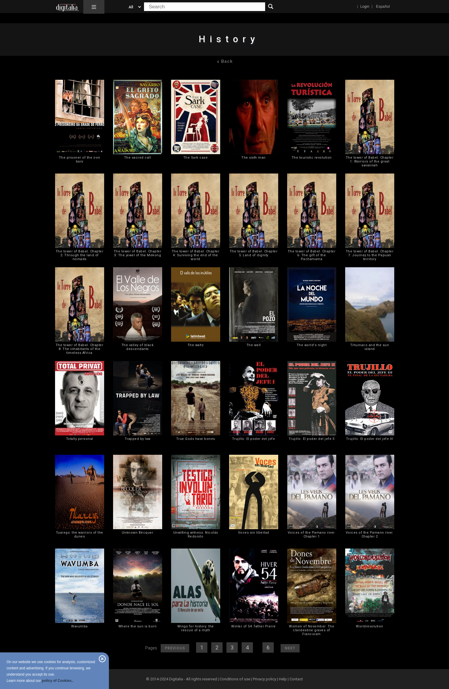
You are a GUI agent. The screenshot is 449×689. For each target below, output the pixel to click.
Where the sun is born (137, 626)
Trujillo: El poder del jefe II (312, 439)
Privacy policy (264, 679)
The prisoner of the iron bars (79, 159)
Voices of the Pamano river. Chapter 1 (312, 534)
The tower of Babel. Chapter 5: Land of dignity (254, 253)
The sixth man (253, 158)
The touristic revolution (312, 158)
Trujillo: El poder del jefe (253, 439)
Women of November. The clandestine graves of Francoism (311, 630)
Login (364, 6)
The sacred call (137, 158)
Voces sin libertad (253, 533)
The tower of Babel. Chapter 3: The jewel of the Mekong (138, 253)
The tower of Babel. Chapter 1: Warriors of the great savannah (370, 161)
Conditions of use (235, 679)
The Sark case (195, 158)
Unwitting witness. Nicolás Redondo (195, 534)
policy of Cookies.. (57, 681)
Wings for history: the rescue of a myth (195, 628)
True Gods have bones (195, 439)
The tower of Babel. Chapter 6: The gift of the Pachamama (312, 255)
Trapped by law (138, 439)
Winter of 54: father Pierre (253, 626)
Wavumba (79, 626)
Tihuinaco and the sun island (369, 347)
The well (253, 345)
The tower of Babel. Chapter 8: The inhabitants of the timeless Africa (80, 349)
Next (290, 648)
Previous (175, 648)
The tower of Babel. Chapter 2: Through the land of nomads (80, 255)
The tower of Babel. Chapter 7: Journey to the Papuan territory (370, 255)
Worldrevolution (369, 626)
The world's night (312, 345)
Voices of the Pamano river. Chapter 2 (370, 534)
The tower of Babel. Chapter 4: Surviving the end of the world (196, 255)
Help (283, 679)
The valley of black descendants (137, 347)
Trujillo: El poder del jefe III (369, 439)
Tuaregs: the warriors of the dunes (79, 534)
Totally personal (79, 439)
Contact (296, 679)
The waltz (195, 345)
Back (225, 61)
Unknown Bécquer (138, 533)
